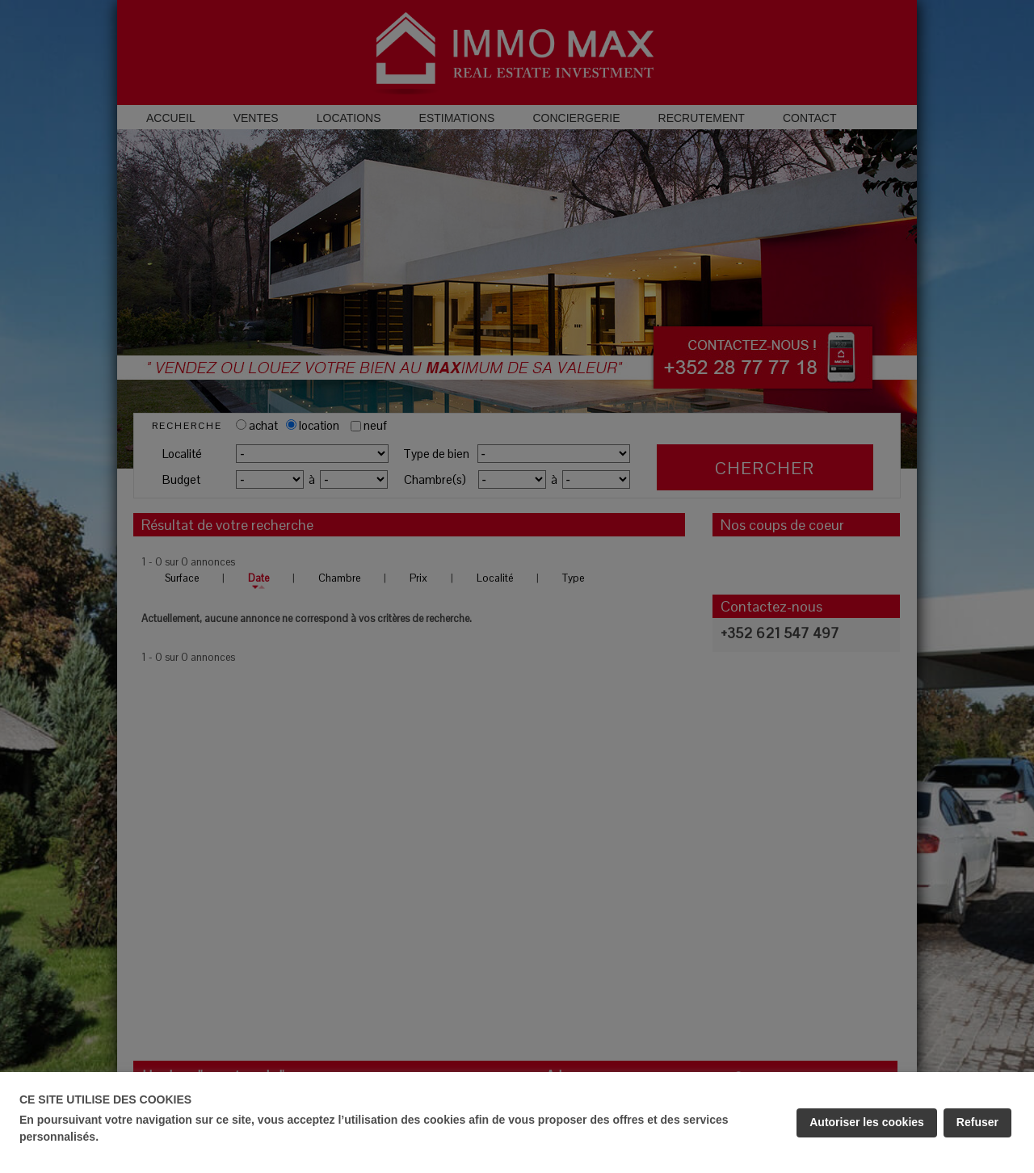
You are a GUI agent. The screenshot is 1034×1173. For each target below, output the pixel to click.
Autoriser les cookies (866, 1122)
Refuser (977, 1122)
